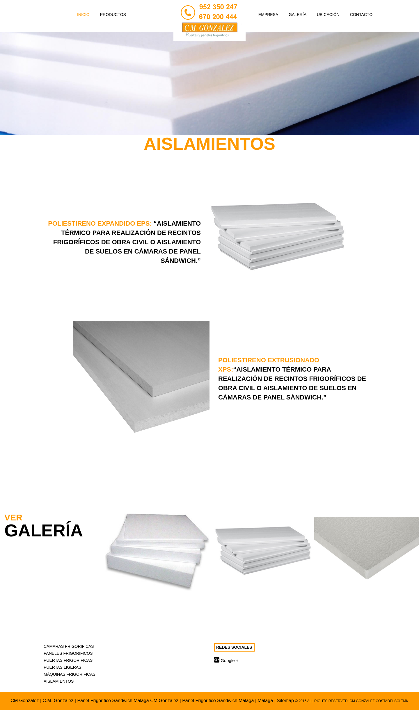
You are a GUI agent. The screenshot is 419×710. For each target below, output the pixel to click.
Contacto (361, 14)
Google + (226, 660)
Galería (297, 14)
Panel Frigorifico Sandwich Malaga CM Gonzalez (127, 700)
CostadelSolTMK (392, 701)
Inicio (83, 14)
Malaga (266, 700)
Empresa (268, 14)
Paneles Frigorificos (68, 653)
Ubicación (328, 14)
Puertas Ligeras (62, 667)
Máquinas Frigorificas (69, 674)
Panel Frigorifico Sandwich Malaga (218, 700)
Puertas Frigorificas (68, 660)
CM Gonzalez (25, 700)
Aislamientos (59, 681)
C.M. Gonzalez (58, 700)
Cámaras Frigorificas (69, 646)
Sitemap (285, 700)
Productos (116, 13)
